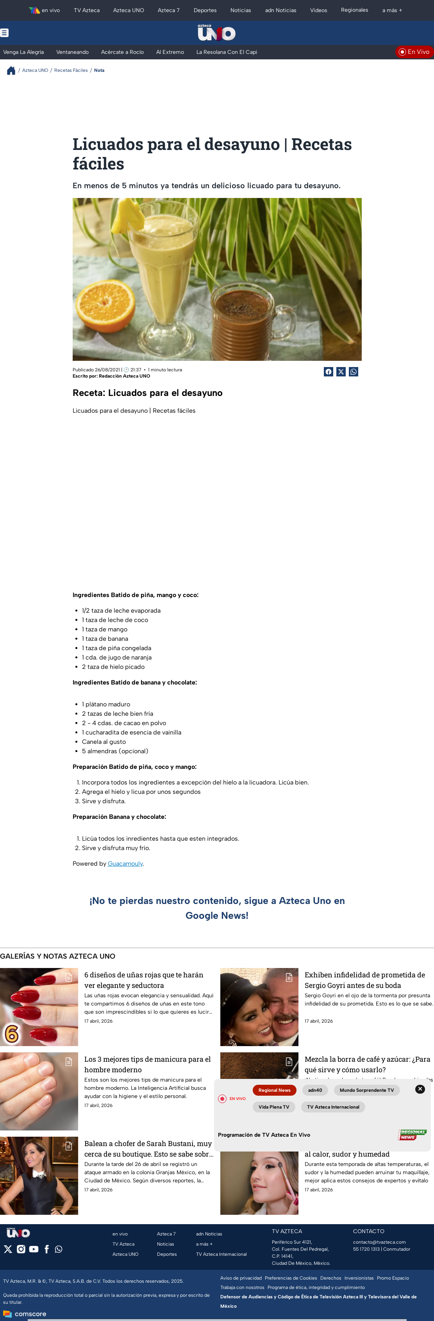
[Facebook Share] (328, 371)
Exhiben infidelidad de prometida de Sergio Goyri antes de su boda (365, 980)
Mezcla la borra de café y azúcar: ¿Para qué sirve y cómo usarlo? (367, 1064)
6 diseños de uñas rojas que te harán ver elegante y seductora (144, 980)
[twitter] (8, 1251)
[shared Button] (353, 371)
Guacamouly (125, 863)
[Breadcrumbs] (14, 70)
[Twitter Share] (341, 371)
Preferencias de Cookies (291, 1278)
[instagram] (21, 1251)
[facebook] (47, 1251)
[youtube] (34, 1251)
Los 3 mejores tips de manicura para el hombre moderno (147, 1064)
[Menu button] (31, 33)
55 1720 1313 (366, 1249)
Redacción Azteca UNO (124, 376)
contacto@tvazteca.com (379, 1242)
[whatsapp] (59, 1251)
